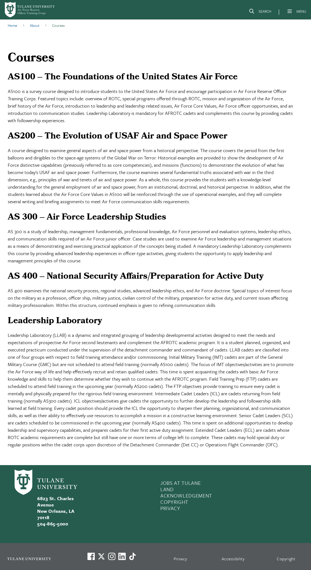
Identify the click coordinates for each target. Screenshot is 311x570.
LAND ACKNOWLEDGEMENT (186, 492)
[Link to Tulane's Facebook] (111, 556)
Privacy (180, 559)
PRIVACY (170, 508)
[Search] (260, 12)
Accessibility (233, 559)
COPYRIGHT (174, 502)
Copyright (286, 559)
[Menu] (290, 11)
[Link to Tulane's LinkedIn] (122, 556)
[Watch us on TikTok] (132, 556)
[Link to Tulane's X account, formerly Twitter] (101, 556)
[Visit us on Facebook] (91, 556)
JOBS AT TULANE (180, 483)
